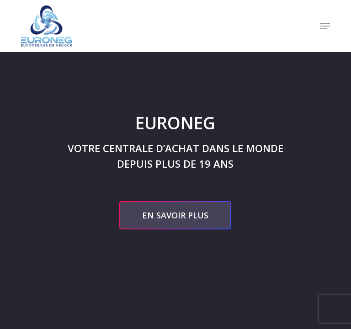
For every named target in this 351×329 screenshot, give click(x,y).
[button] (325, 26)
